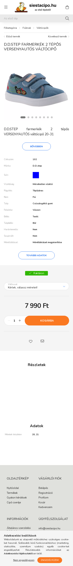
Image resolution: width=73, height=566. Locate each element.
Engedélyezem (50, 560)
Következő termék (57, 36)
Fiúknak (27, 27)
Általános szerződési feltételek (19, 530)
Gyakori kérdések (17, 497)
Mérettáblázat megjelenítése (47, 242)
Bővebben (36, 146)
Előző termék (13, 36)
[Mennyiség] (14, 320)
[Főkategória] (10, 27)
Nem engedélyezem (23, 560)
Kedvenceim (45, 507)
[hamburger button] (6, 7)
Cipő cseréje (14, 502)
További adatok (36, 255)
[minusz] (9, 321)
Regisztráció (46, 493)
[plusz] (20, 321)
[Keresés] (67, 18)
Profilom (43, 497)
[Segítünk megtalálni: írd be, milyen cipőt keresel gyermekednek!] (36, 18)
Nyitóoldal (13, 488)
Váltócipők (42, 27)
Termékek (12, 493)
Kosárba (47, 321)
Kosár (42, 502)
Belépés (43, 488)
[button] (31, 341)
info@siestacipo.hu (49, 528)
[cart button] (67, 7)
